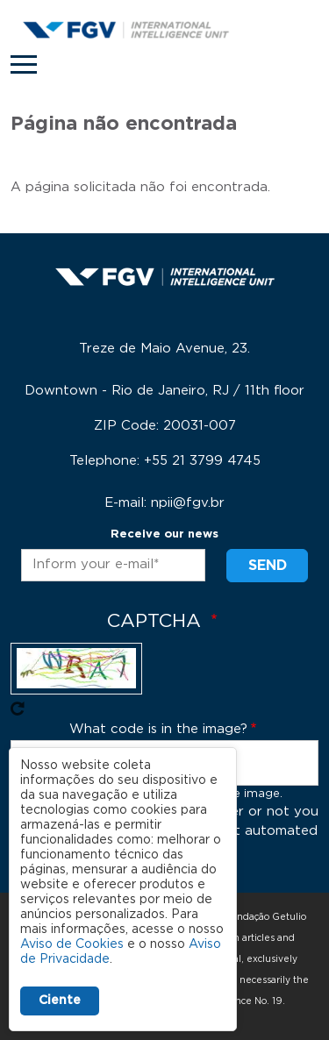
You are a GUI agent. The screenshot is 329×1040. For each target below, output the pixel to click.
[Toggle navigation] (24, 64)
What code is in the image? (158, 729)
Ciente (60, 1000)
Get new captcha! (18, 709)
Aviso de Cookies (72, 944)
